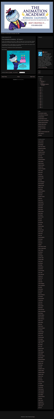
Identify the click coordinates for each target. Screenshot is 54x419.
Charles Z (45, 52)
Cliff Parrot (40, 198)
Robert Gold (40, 350)
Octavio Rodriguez (41, 328)
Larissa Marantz (41, 298)
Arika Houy (40, 174)
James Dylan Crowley (42, 246)
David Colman (40, 202)
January (42, 82)
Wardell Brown (40, 402)
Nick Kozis (40, 324)
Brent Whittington (41, 181)
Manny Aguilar (40, 305)
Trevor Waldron (41, 392)
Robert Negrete (41, 352)
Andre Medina (40, 161)
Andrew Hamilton (41, 165)
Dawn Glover (40, 209)
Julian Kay (40, 279)
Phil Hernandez (41, 337)
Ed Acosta (40, 218)
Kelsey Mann (40, 289)
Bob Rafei (40, 179)
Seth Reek (40, 366)
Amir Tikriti (40, 155)
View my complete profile (42, 67)
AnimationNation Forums (42, 118)
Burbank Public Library (42, 124)
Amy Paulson (40, 157)
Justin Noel (40, 281)
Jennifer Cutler (40, 257)
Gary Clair (40, 235)
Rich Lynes (40, 346)
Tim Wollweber (41, 385)
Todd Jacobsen (41, 389)
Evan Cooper (40, 231)
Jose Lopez (40, 272)
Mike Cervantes (41, 316)
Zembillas (40, 135)
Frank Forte (40, 233)
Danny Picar (40, 200)
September (42, 81)
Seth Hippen (40, 365)
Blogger (33, 416)
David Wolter (40, 207)
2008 (41, 104)
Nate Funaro (40, 320)
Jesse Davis (40, 261)
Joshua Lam (40, 276)
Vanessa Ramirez (41, 396)
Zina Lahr (40, 407)
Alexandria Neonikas (42, 148)
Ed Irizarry (40, 220)
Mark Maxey (40, 307)
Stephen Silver (40, 374)
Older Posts (32, 76)
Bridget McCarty (41, 185)
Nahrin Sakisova (41, 318)
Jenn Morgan (40, 255)
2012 (41, 98)
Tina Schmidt (40, 387)
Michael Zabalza (41, 315)
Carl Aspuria (40, 189)
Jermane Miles (40, 259)
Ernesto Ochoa (41, 229)
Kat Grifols (40, 287)
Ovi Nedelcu (40, 329)
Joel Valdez (40, 265)
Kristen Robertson (41, 294)
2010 (41, 101)
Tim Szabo (40, 383)
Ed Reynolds (40, 222)
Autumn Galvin (41, 178)
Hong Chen (40, 242)
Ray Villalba (40, 344)
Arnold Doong (40, 176)
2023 (41, 78)
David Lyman (40, 205)
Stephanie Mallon (41, 372)
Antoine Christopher (41, 168)
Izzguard (39, 244)
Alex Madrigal (40, 144)
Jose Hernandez (41, 270)
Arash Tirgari (40, 170)
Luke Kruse (40, 302)
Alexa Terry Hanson (41, 146)
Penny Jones (40, 335)
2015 (41, 93)
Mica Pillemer (40, 313)
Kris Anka (40, 292)
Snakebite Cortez (41, 368)
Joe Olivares (40, 263)
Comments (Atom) (20, 79)
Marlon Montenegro (41, 311)
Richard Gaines (41, 348)
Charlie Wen (40, 192)
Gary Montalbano (41, 237)
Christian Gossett (41, 196)
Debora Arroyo (40, 211)
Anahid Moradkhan (41, 159)
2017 (41, 90)
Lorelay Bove (40, 300)
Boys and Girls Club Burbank (43, 120)
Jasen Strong (40, 250)
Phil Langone (40, 339)
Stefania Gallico (41, 370)
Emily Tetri (40, 228)
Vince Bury (40, 398)
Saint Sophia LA (41, 133)
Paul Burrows (40, 333)
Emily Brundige (41, 226)
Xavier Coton (40, 405)
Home (18, 76)
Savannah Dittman (41, 359)
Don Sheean (40, 215)
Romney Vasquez (41, 355)
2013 (41, 96)
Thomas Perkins (41, 381)
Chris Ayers (40, 194)
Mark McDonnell (41, 309)
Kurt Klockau (40, 296)
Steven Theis (40, 376)
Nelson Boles (40, 322)
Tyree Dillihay (40, 394)
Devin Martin (40, 213)
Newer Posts (4, 76)
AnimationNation (41, 116)
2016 (41, 92)
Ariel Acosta (40, 172)
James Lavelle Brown (42, 248)
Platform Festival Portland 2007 (43, 131)
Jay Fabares (40, 252)
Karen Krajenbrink (41, 285)
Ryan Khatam (40, 357)
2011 (41, 99)
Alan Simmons (40, 142)
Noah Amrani (40, 326)
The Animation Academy (42, 113)
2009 (41, 102)
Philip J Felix (40, 342)
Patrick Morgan (41, 331)
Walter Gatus (40, 400)
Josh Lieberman (41, 274)
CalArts (39, 129)
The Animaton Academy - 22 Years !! (12, 39)
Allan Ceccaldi (40, 150)
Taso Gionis (40, 379)
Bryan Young (40, 187)
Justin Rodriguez (41, 283)
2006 (41, 107)
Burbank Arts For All (41, 126)
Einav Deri (40, 224)
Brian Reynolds (41, 183)
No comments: (15, 72)
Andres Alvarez (41, 163)
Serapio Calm (40, 363)
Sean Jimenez (40, 361)
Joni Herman (40, 268)
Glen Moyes (40, 239)
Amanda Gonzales (41, 152)
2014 (41, 95)
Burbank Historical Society (43, 122)
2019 (41, 87)
